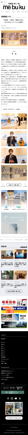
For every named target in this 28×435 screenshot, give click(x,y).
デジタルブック (5, 359)
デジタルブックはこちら (14, 418)
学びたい (3, 361)
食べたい (3, 342)
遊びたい (3, 353)
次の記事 (25, 186)
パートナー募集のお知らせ (7, 377)
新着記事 (7, 11)
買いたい (3, 348)
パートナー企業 (5, 375)
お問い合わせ (4, 379)
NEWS (13, 11)
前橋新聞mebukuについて (7, 371)
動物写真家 (8, 28)
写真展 (3, 28)
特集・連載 (3, 363)
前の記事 (3, 186)
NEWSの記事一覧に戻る (14, 291)
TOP (2, 11)
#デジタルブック (12, 239)
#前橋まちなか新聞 (22, 239)
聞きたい (3, 350)
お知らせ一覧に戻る (14, 185)
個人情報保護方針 (14, 427)
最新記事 (3, 338)
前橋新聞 (3, 357)
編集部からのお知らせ (6, 373)
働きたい (3, 355)
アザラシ (14, 28)
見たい (2, 346)
